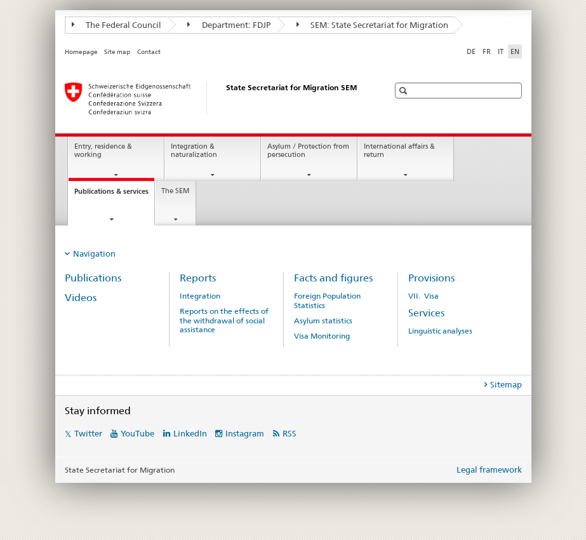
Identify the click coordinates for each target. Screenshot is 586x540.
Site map (117, 51)
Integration (200, 296)
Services (426, 313)
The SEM (175, 191)
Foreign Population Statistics (327, 300)
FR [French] (487, 51)
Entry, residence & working (103, 150)
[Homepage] (214, 98)
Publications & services (114, 194)
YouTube (137, 433)
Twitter (88, 433)
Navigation (94, 253)
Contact (149, 51)
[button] (405, 90)
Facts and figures (333, 278)
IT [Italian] (500, 51)
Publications (93, 278)
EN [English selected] (514, 51)
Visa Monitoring (322, 336)
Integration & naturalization (194, 150)
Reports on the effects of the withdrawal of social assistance (224, 320)
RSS (289, 433)
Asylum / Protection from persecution (308, 150)
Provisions (431, 278)
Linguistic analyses (440, 331)
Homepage (81, 51)
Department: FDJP (228, 24)
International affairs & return (399, 150)
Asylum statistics (323, 320)
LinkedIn (190, 433)
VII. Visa (423, 296)
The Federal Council (117, 24)
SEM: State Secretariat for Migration (372, 24)
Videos (81, 298)
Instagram (244, 433)
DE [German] (471, 51)
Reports (198, 278)
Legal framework (489, 469)
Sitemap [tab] (506, 384)
